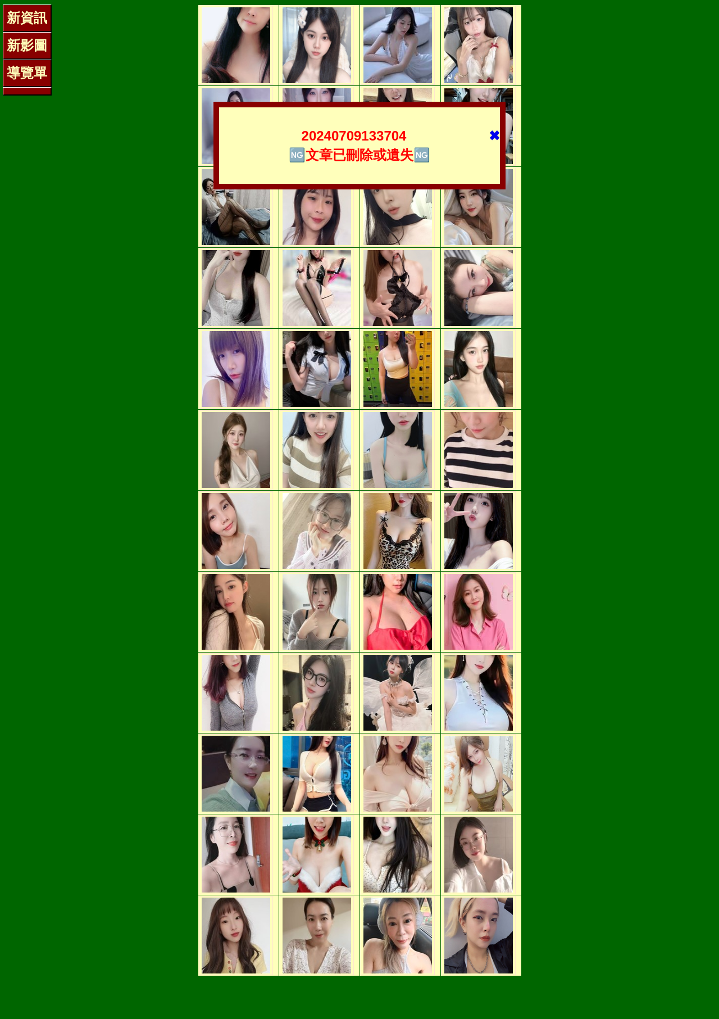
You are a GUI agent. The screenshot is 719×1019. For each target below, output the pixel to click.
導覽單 (27, 72)
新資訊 (27, 17)
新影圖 (27, 45)
